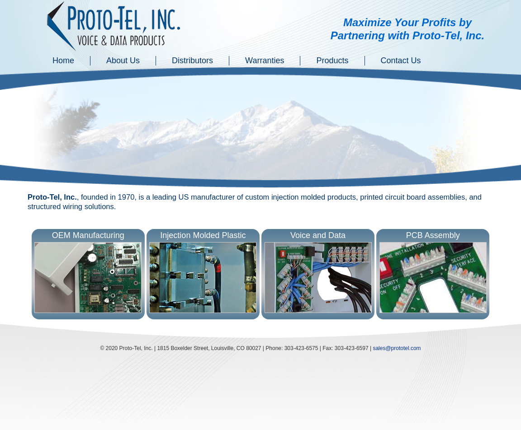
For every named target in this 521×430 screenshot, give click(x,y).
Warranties (264, 60)
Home (63, 60)
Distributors (192, 60)
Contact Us (401, 60)
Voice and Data (318, 272)
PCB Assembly (433, 272)
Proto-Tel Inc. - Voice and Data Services (114, 27)
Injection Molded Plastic (202, 272)
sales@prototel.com (397, 348)
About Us (123, 60)
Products (332, 60)
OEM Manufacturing (88, 272)
